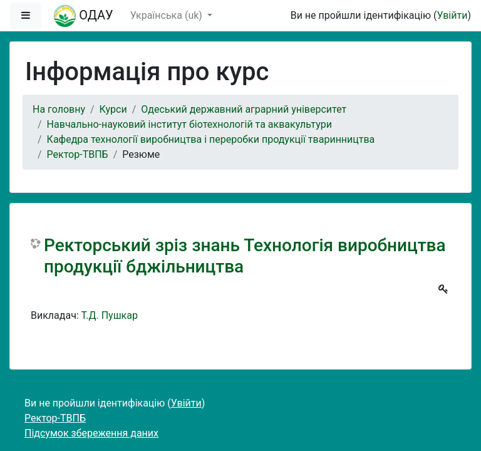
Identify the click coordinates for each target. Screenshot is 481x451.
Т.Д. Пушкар (109, 315)
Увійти (452, 15)
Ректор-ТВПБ (77, 154)
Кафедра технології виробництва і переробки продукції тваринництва (211, 139)
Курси (113, 109)
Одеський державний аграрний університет (243, 109)
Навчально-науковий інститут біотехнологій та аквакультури (189, 124)
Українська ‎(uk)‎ (167, 15)
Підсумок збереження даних (91, 433)
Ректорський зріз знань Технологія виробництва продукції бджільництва (245, 256)
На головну (59, 109)
